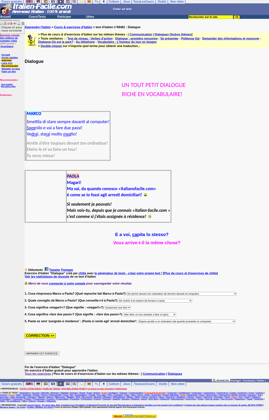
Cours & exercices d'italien (73, 27)
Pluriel (247, 397)
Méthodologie (119, 397)
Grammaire (156, 395)
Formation (118, 395)
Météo (137, 397)
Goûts (147, 395)
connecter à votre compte (67, 283)
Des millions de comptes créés (10, 38)
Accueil (5, 16)
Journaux (4, 397)
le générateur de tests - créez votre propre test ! (128, 273)
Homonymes (211, 395)
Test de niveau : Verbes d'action (90, 38)
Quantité (116, 399)
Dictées (36, 395)
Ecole (65, 395)
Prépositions (86, 399)
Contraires (242, 393)
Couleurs (260, 393)
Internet (242, 395)
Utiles (90, 16)
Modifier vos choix (44, 407)
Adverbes (55, 393)
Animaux (74, 393)
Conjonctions (209, 393)
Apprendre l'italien (38, 27)
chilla (82, 273)
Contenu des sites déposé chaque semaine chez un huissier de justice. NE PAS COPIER (224, 405)
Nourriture (170, 397)
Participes (207, 397)
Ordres (199, 397)
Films (109, 395)
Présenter (106, 399)
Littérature (31, 397)
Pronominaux (39, 399)
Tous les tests (226, 399)
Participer (64, 16)
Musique (98, 397)
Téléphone (258, 399)
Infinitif (234, 395)
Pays (241, 397)
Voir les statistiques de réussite (47, 276)
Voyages (41, 401)
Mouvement (87, 397)
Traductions (239, 399)
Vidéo (2, 401)
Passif (227, 397)
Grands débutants (171, 395)
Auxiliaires (113, 393)
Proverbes (74, 399)
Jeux (126, 383)
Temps (200, 399)
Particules (218, 397)
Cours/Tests (37, 16)
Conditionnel (184, 393)
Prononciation (62, 399)
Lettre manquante (18, 397)
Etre (71, 395)
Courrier (3, 395)
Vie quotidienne (13, 401)
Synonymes (190, 399)
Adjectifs (45, 393)
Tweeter (54, 269)
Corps (251, 393)
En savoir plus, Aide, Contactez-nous (58, 405)
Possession (17, 399)
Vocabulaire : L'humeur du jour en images (127, 41)
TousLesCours (144, 383)
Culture (114, 383)
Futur (127, 395)
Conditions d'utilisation (86, 405)
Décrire (44, 395)
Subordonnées (177, 399)
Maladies (71, 397)
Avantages (7, 46)
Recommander (9, 66)
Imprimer (6, 60)
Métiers (130, 397)
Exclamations (81, 395)
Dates (18, 395)
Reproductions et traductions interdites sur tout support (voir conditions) (150, 405)
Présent (97, 399)
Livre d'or (7, 63)
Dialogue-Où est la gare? (55, 41)
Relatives (135, 399)
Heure (201, 395)
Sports (144, 399)
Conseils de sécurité (108, 405)
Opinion (190, 397)
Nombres (153, 397)
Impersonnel (224, 395)
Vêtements (51, 401)
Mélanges (107, 397)
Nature (145, 397)
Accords (36, 393)
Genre (140, 395)
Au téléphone (85, 41)
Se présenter (169, 38)
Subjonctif (164, 399)
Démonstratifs (55, 395)
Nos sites (177, 383)
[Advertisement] (11, 115)
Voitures (32, 401)
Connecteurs (222, 393)
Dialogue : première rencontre (136, 38)
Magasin (41, 397)
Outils (163, 383)
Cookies (30, 407)
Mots (78, 397)
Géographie (192, 395)
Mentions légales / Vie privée (12, 407)
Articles (96, 393)
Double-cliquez (51, 46)
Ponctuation (5, 399)
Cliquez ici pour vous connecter (11, 29)
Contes (233, 393)
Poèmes (27, 399)
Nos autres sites (8, 86)
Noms (161, 397)
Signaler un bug (10, 68)
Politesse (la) (190, 38)
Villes (24, 401)
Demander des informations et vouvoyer (230, 38)
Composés (172, 393)
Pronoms (51, 399)
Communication (140, 34)
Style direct (154, 399)
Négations (181, 397)
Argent (82, 393)
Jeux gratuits (7, 84)
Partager (67, 269)
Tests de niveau (212, 399)
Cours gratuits (11, 383)
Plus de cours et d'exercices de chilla (190, 273)
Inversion (252, 395)
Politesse (256, 397)
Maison (50, 397)
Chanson (124, 393)
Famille (92, 395)
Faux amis (101, 395)
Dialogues (161, 34)
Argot (89, 393)
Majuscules (60, 397)
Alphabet (65, 393)
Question (126, 399)
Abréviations (25, 393)
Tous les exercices (38, 373)
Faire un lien (8, 71)
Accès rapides (9, 57)
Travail (249, 399)
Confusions (196, 393)
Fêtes (133, 395)
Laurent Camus (34, 405)
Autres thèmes (181, 34)
